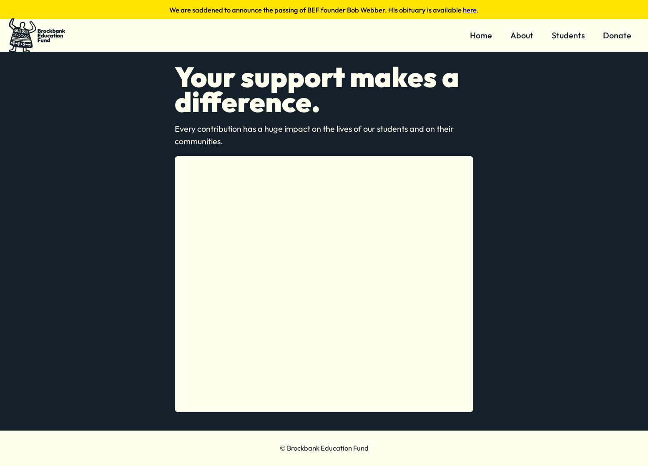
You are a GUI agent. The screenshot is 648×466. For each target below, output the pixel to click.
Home (481, 35)
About (521, 35)
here (470, 9)
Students (568, 35)
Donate (617, 35)
